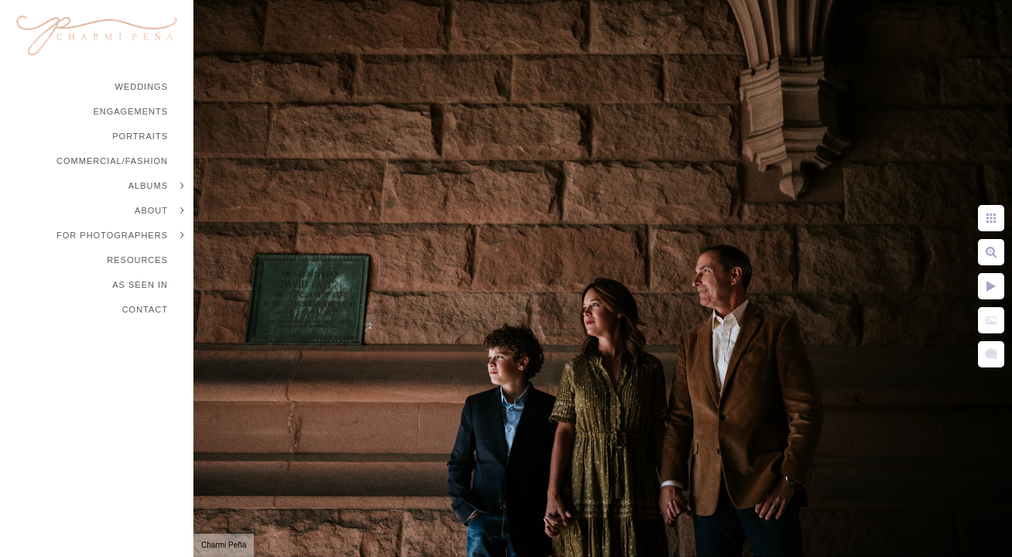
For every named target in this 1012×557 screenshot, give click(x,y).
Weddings (142, 86)
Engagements (130, 111)
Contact (145, 309)
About (151, 210)
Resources (137, 260)
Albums (148, 185)
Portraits (140, 136)
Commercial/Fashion (112, 161)
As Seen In (140, 284)
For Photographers (112, 235)
